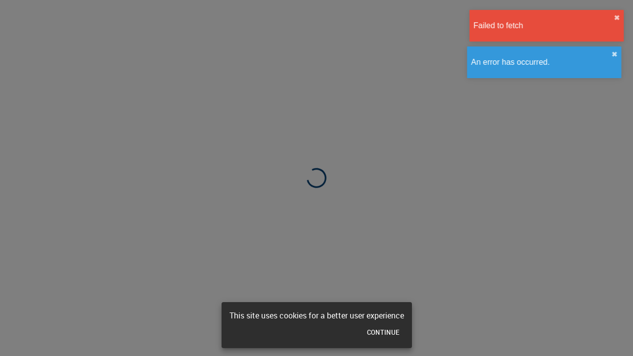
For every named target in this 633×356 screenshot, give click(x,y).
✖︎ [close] (619, 18)
